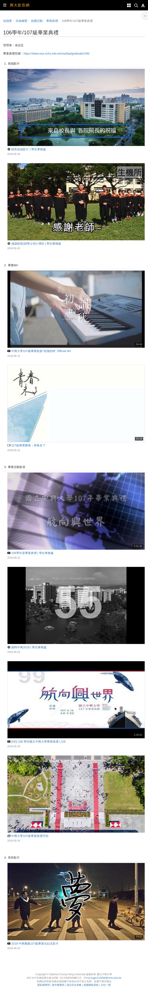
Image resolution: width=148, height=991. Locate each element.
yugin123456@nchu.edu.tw (106, 977)
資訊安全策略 (74, 985)
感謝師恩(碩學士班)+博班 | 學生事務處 (34, 243)
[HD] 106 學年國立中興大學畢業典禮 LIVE (36, 741)
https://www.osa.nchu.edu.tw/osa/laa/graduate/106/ (57, 53)
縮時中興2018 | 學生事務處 (26, 647)
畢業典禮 (52, 20)
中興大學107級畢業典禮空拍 (27, 836)
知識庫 (7, 20)
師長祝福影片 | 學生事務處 (26, 149)
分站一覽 (106, 985)
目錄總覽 (21, 20)
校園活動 (37, 20)
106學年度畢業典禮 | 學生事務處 (30, 553)
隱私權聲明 (43, 985)
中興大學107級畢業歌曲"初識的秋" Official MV (39, 351)
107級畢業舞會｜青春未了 (26, 445)
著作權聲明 (58, 985)
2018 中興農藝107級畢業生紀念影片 (33, 943)
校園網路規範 (91, 985)
